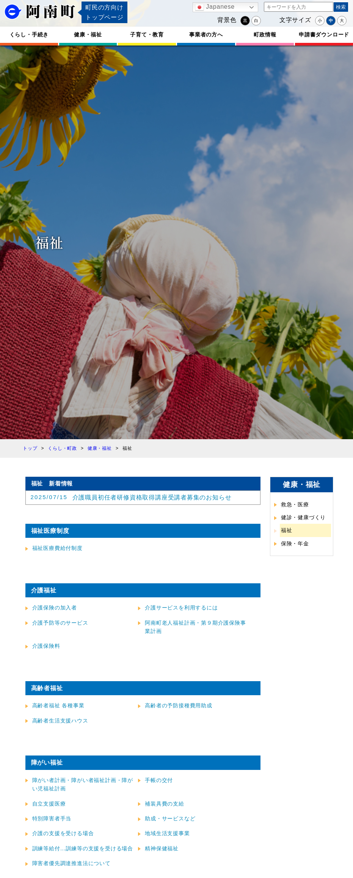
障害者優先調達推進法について (71, 863)
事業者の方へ (206, 34)
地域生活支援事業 (167, 833)
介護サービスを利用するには (181, 608)
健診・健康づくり (303, 517)
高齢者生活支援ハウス (60, 721)
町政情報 (265, 34)
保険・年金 (295, 543)
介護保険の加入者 (54, 608)
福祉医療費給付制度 (57, 548)
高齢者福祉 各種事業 (58, 705)
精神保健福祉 (162, 848)
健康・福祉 (88, 34)
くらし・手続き (29, 34)
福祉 (286, 530)
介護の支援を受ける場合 (63, 833)
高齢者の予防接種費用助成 (178, 705)
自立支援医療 (49, 804)
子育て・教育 (147, 34)
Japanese (215, 7)
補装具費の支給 (164, 804)
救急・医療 (295, 504)
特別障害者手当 (52, 818)
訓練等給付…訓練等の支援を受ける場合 (82, 848)
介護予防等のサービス (60, 623)
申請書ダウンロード (324, 34)
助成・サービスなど (170, 818)
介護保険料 (46, 646)
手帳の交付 (159, 780)
